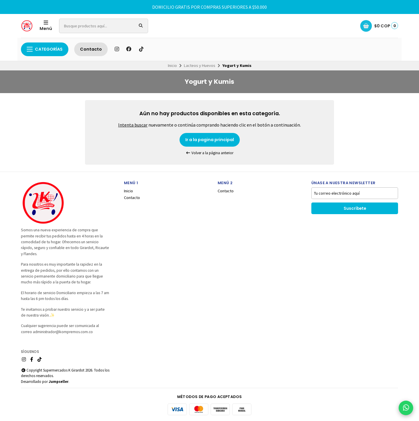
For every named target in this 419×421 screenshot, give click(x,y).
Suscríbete (355, 208)
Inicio (172, 65)
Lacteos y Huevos (199, 65)
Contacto (91, 49)
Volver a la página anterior (209, 152)
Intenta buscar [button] (133, 125)
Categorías (45, 49)
